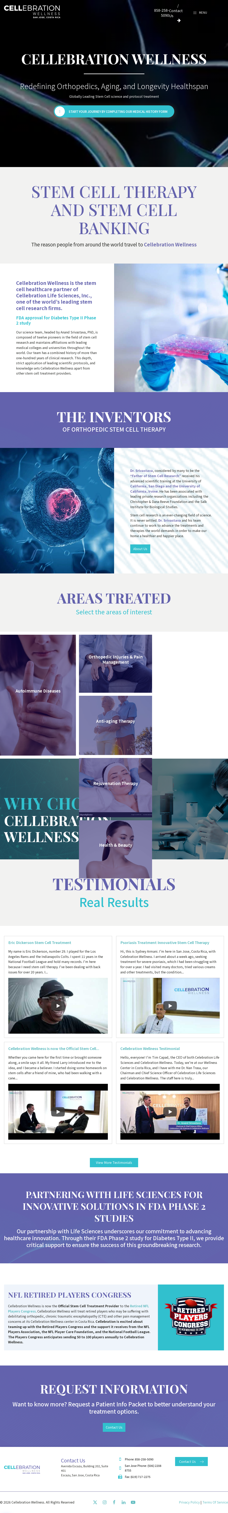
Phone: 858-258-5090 (139, 1459)
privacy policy (189, 1502)
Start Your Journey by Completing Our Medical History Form (118, 111)
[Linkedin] (123, 1502)
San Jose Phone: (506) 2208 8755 (143, 1468)
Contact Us (114, 1427)
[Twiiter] (95, 1502)
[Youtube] (133, 1502)
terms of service (215, 1502)
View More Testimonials (114, 1162)
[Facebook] (114, 1502)
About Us (140, 548)
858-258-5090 (161, 13)
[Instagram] (104, 1502)
